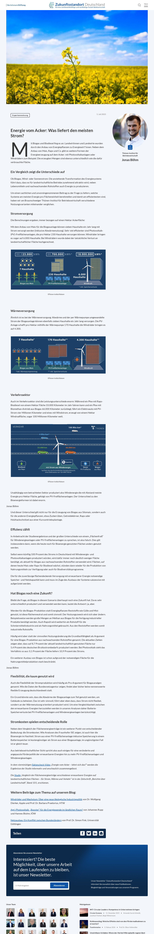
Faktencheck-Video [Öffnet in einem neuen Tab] (41, 764)
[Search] (139, 5)
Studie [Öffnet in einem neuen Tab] (17, 775)
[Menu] (146, 5)
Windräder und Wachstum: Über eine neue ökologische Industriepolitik (46, 799)
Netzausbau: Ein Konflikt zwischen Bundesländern (36, 820)
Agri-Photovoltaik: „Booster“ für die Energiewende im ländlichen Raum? (47, 809)
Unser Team (11, 904)
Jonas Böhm (130, 160)
